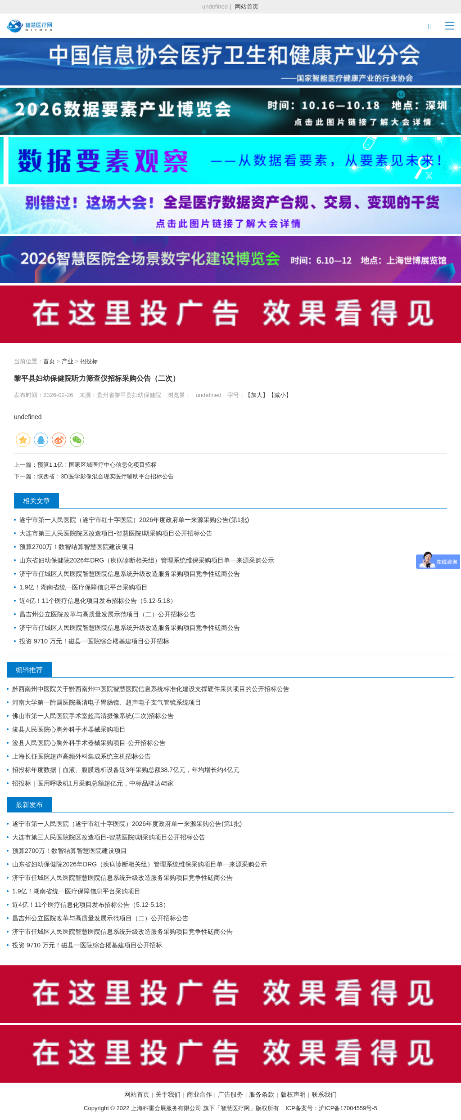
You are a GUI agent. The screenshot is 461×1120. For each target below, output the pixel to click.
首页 (49, 361)
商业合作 (199, 1094)
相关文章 (36, 500)
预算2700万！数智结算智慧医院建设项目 (76, 546)
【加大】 (256, 395)
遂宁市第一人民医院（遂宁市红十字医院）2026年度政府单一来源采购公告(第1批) (134, 519)
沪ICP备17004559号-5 (348, 1108)
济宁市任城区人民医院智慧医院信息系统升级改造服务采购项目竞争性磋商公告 (129, 573)
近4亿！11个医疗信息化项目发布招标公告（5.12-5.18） (97, 600)
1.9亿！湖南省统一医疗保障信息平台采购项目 (83, 587)
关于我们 (168, 1094)
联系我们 (324, 1094)
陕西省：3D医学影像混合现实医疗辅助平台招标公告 (105, 476)
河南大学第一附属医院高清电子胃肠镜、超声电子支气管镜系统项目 (106, 702)
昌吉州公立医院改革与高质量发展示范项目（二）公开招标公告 (107, 614)
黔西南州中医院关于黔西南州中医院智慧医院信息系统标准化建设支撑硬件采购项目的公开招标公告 (150, 688)
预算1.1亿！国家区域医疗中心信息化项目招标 (97, 464)
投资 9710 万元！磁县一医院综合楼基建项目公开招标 (94, 641)
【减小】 (280, 395)
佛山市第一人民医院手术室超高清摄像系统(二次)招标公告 (93, 715)
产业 (67, 361)
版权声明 (293, 1094)
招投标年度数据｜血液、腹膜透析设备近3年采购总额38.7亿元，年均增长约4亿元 (126, 769)
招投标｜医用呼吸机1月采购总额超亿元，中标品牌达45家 (93, 783)
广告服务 (230, 1094)
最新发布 (29, 804)
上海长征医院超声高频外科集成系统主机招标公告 (81, 756)
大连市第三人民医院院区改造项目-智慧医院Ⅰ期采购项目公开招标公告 (115, 533)
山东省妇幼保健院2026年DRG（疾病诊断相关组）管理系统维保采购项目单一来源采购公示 (146, 560)
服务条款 (261, 1094)
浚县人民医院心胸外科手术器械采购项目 (69, 729)
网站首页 (246, 6)
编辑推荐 (29, 670)
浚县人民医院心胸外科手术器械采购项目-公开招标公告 (89, 742)
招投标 (89, 361)
